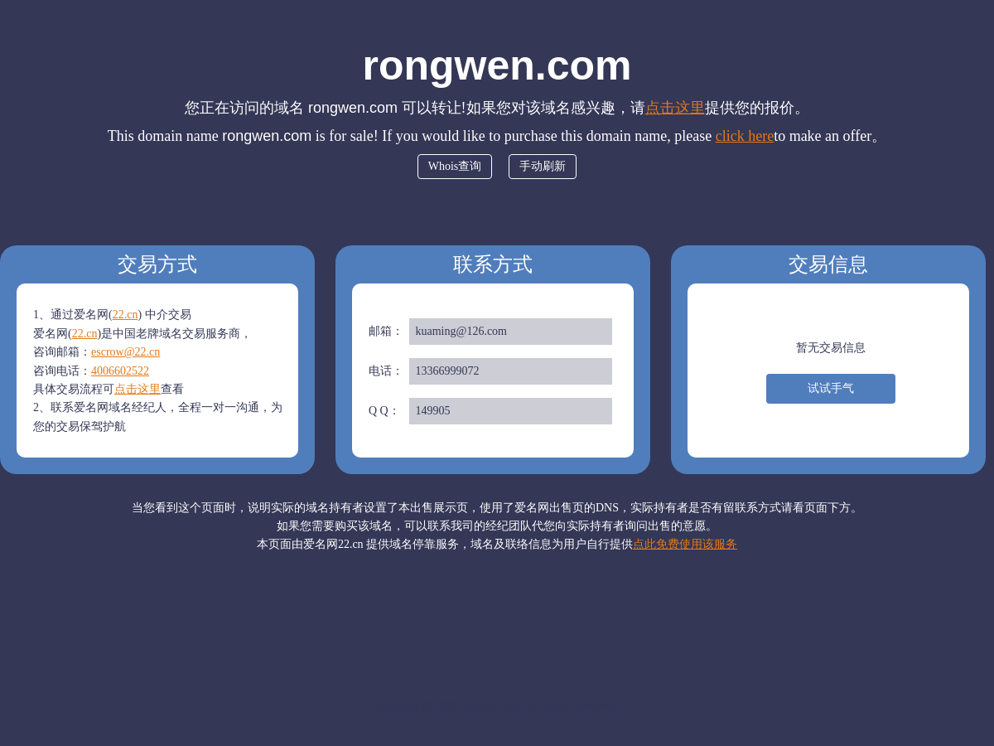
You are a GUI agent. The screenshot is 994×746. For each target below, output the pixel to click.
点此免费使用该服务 (685, 544)
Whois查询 (455, 166)
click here (745, 136)
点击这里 (675, 107)
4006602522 (120, 371)
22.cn (125, 314)
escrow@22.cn (125, 352)
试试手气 (831, 388)
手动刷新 (542, 166)
